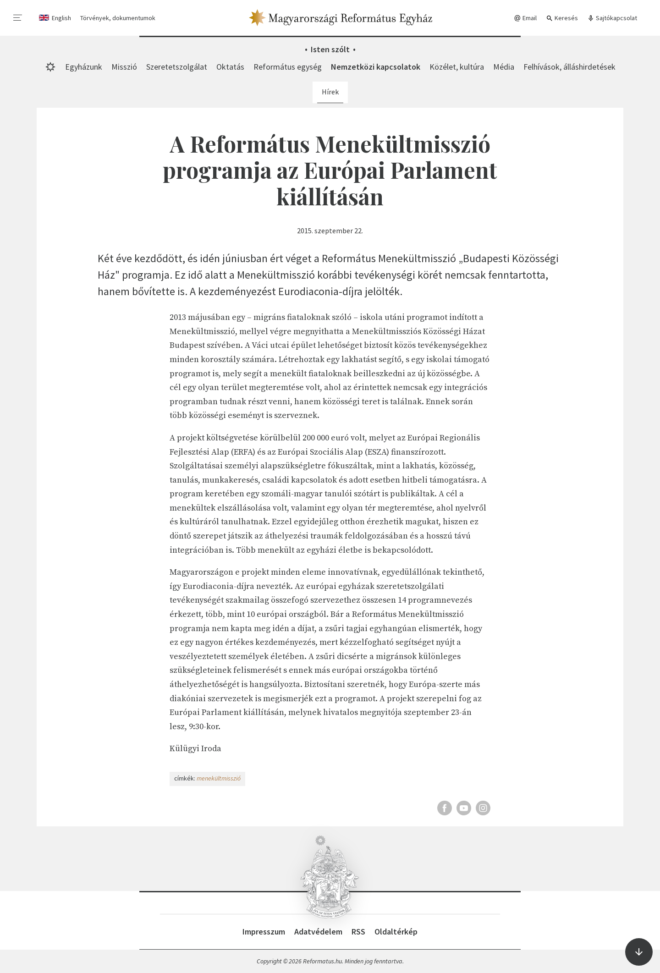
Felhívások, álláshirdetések (569, 66)
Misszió (124, 66)
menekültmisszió (219, 778)
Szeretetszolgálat (176, 66)
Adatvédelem (318, 931)
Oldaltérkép (396, 931)
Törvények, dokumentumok (117, 18)
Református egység (287, 66)
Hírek (330, 91)
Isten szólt (330, 49)
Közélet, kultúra (456, 66)
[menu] (17, 17)
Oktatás (230, 66)
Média (503, 66)
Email (525, 18)
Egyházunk (83, 66)
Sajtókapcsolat (612, 18)
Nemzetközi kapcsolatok (375, 66)
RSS (358, 931)
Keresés (562, 18)
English (61, 18)
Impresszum (263, 931)
